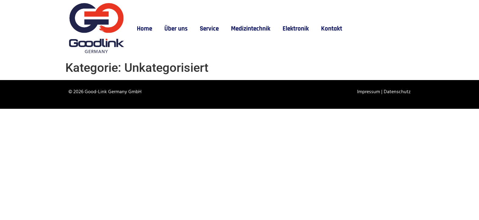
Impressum (369, 92)
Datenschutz (397, 92)
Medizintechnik (250, 29)
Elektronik (296, 29)
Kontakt (331, 29)
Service (209, 29)
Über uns (176, 29)
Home (144, 29)
